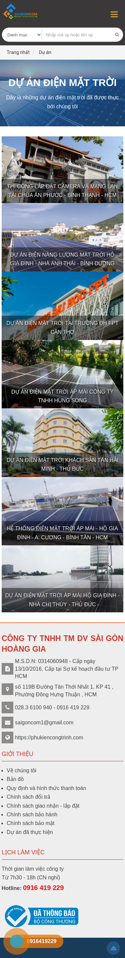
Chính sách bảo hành (32, 814)
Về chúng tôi (21, 770)
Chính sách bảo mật (30, 823)
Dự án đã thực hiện (30, 832)
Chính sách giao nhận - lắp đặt (43, 806)
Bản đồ (15, 779)
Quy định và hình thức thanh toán (46, 788)
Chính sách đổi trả (28, 797)
